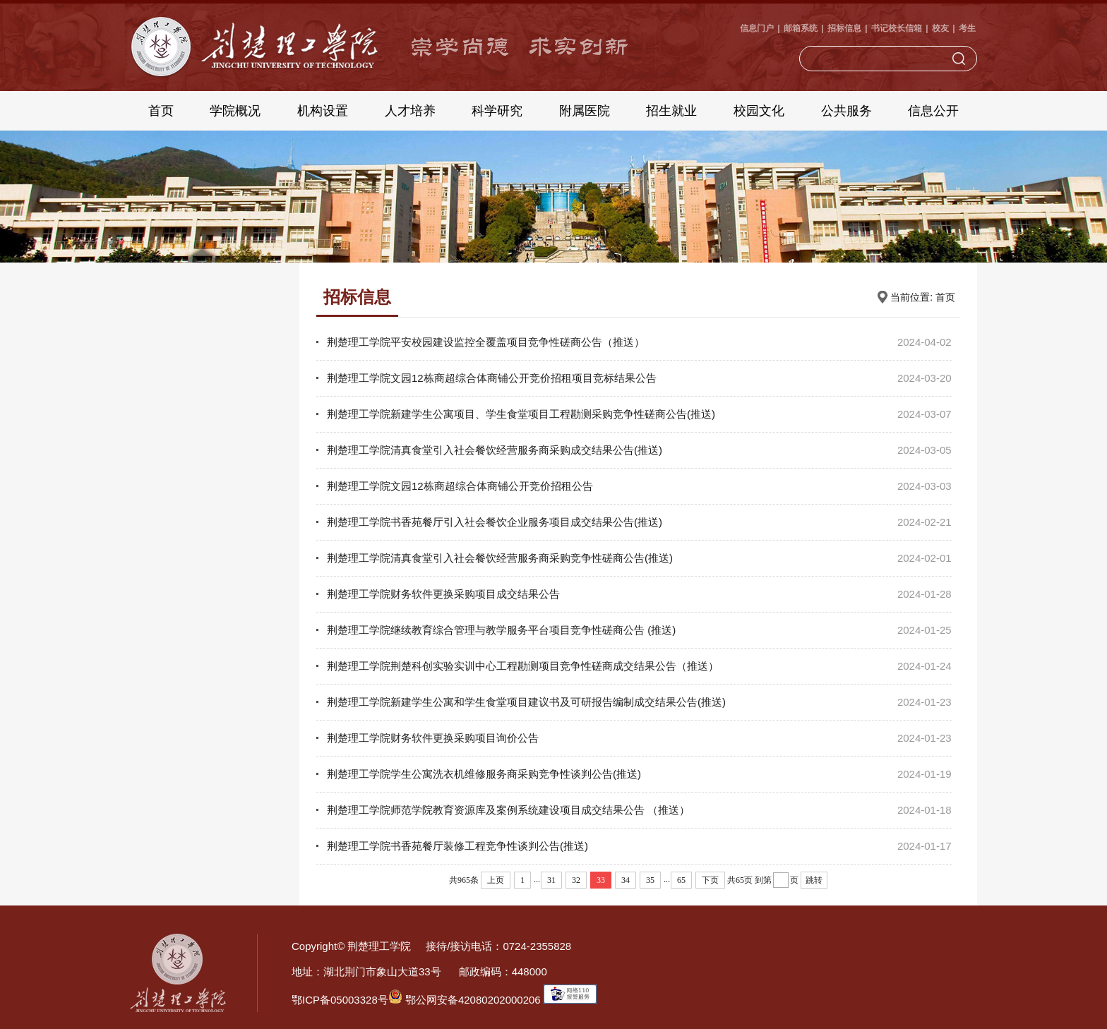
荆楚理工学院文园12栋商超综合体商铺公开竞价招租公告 (460, 486)
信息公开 (933, 111)
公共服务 (846, 111)
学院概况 (235, 111)
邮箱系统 (801, 28)
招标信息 (844, 28)
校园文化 (759, 111)
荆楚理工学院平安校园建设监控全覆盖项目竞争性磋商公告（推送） (486, 342)
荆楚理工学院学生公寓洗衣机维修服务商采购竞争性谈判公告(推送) (484, 774)
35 (650, 880)
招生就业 (671, 111)
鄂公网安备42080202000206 (464, 1000)
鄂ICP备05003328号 (340, 1000)
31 (551, 880)
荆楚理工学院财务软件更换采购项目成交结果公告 (443, 594)
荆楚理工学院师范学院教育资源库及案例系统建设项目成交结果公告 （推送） (508, 810)
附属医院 (584, 111)
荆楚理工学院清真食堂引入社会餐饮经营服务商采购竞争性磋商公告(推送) (500, 558)
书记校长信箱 (896, 28)
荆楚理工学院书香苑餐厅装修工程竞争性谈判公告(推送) (457, 846)
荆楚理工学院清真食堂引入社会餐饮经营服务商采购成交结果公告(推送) (494, 450)
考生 (967, 28)
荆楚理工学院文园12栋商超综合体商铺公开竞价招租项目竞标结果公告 (492, 378)
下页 (710, 880)
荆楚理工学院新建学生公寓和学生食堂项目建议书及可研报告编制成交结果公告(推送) (526, 702)
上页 (495, 880)
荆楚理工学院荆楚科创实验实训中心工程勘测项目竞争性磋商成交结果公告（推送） (523, 666)
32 (576, 880)
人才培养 (410, 111)
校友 (940, 28)
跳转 (814, 880)
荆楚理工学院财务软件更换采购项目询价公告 (433, 738)
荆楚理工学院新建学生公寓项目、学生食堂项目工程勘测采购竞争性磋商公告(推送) (521, 414)
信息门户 (757, 28)
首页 (161, 111)
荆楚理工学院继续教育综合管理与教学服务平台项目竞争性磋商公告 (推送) (501, 630)
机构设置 (322, 111)
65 (681, 880)
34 (625, 880)
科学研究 (497, 111)
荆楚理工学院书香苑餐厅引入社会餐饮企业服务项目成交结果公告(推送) (494, 522)
